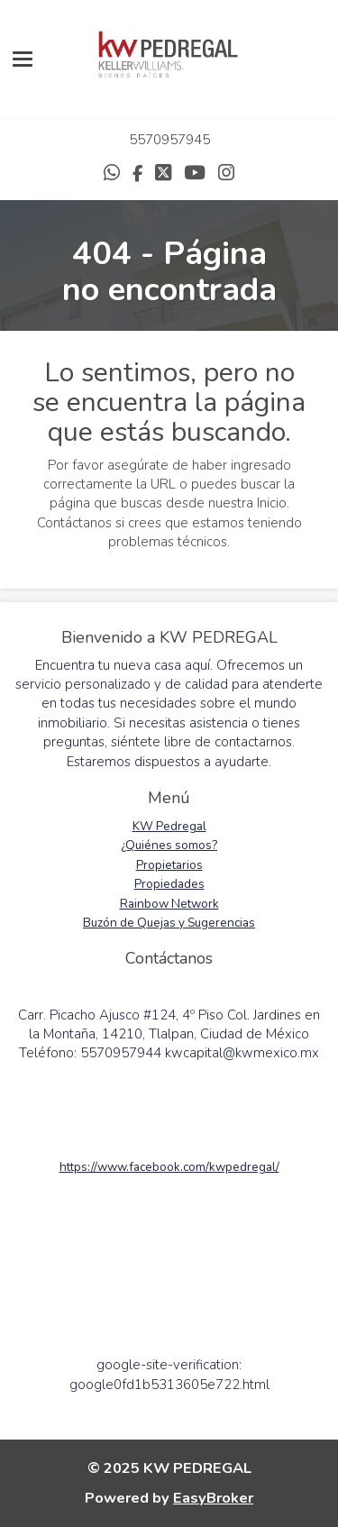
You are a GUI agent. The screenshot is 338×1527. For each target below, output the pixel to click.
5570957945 (169, 140)
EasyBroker (213, 1497)
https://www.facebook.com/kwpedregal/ (169, 1166)
